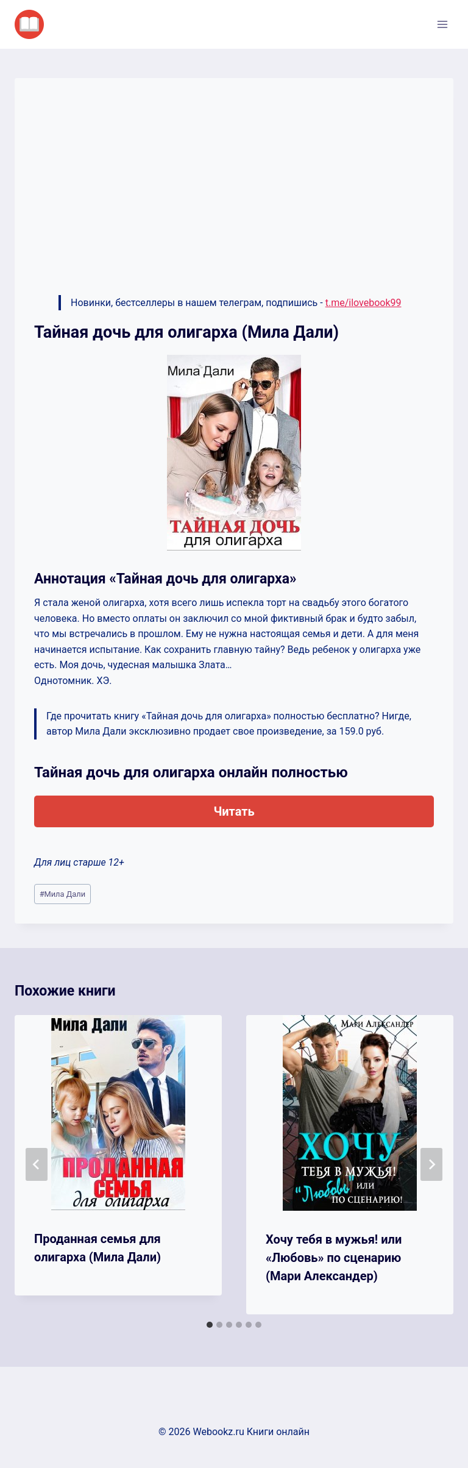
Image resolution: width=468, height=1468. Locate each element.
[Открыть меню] (442, 24)
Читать (233, 811)
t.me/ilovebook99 (363, 302)
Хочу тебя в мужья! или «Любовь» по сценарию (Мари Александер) (334, 1257)
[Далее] (431, 1164)
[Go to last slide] (37, 1164)
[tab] (210, 1325)
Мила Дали (62, 894)
